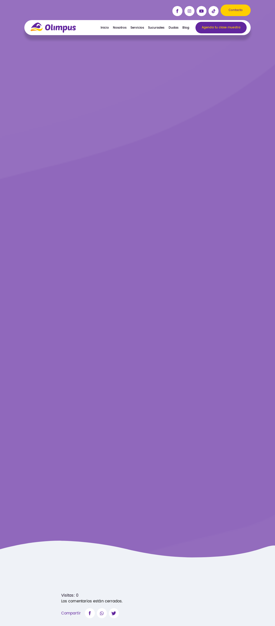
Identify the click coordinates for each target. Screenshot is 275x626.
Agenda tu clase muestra (221, 27)
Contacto (236, 10)
